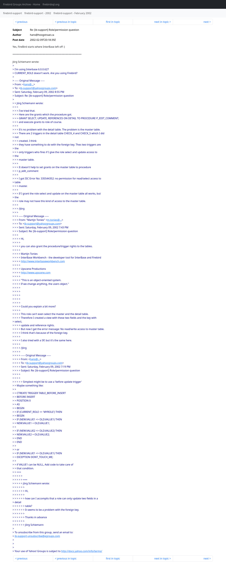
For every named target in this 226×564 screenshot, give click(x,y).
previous (22, 22)
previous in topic (67, 22)
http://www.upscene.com (35, 272)
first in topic (113, 22)
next (206, 22)
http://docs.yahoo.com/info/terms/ (81, 551)
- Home (21, 4)
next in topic (161, 22)
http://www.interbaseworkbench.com (43, 261)
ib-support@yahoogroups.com (38, 88)
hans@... (29, 84)
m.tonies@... (54, 220)
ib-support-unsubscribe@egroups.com (37, 536)
